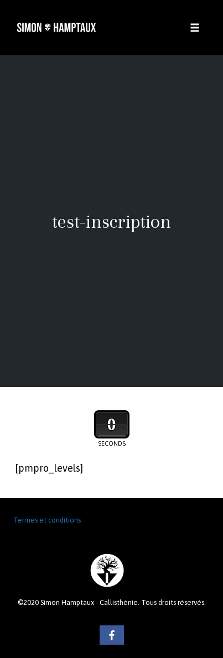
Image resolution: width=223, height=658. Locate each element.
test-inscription (111, 221)
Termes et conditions (47, 520)
